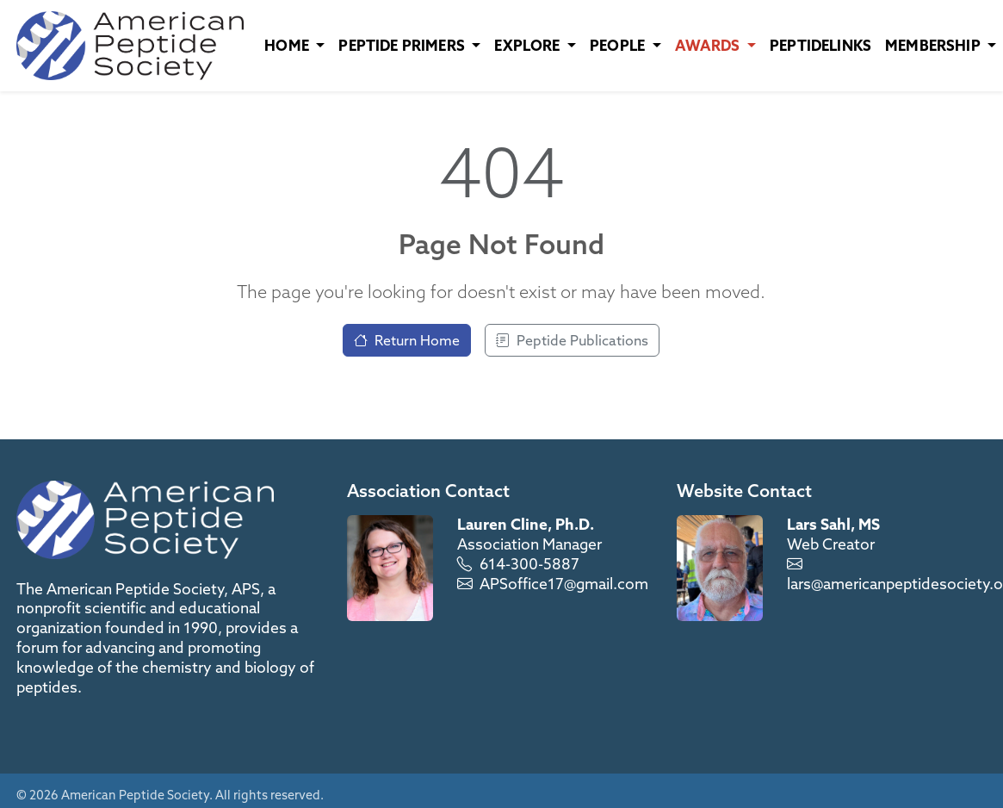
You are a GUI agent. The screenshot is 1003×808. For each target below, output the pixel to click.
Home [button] (288, 45)
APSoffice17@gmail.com (564, 584)
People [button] (619, 45)
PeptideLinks (820, 45)
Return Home (407, 340)
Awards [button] (709, 45)
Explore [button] (528, 45)
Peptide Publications (572, 340)
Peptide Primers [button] (403, 45)
